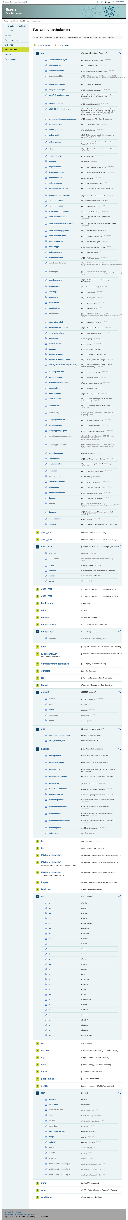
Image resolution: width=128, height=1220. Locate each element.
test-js (51, 1137)
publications (47, 1079)
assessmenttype (55, 124)
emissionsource (55, 183)
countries (52, 566)
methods (52, 571)
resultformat (54, 406)
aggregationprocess (57, 84)
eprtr (43, 647)
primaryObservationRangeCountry (63, 365)
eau (50, 1115)
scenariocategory (56, 453)
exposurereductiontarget (59, 211)
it (49, 974)
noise (44, 1072)
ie (49, 969)
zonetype (52, 524)
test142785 (53, 1142)
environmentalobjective (58, 188)
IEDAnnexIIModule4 (51, 872)
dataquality (46, 631)
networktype (54, 303)
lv (49, 990)
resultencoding (55, 399)
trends (51, 581)
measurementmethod (57, 236)
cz (49, 923)
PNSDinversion (55, 344)
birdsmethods (54, 769)
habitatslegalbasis (56, 800)
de (50, 928)
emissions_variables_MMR (60, 736)
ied (42, 848)
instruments (53, 833)
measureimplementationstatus (61, 224)
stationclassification (57, 482)
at (49, 903)
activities (52, 553)
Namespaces (10, 59)
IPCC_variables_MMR (57, 741)
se (49, 1020)
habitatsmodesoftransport (59, 821)
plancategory (54, 338)
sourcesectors (54, 458)
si (49, 1025)
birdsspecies (54, 783)
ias (42, 841)
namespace (53, 297)
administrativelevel (56, 71)
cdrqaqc (52, 149)
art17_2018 (46, 596)
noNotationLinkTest (57, 1131)
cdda (43, 610)
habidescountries (56, 794)
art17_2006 (46, 547)
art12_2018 (46, 539)
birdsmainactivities (56, 762)
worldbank (46, 1197)
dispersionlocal (55, 167)
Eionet (15, 21)
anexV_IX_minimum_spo (59, 95)
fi (49, 954)
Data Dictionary (25, 21)
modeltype (53, 292)
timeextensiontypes (57, 493)
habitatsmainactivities (58, 807)
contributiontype (55, 156)
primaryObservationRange (59, 359)
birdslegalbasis (55, 756)
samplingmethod (55, 425)
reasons (52, 576)
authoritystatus (55, 142)
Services (8, 54)
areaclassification (56, 104)
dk (50, 934)
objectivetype (54, 308)
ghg (43, 729)
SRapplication (54, 476)
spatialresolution (55, 464)
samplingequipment (57, 420)
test (43, 1093)
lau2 (43, 1043)
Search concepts (63, 45)
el (49, 944)
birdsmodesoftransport (58, 776)
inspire (44, 882)
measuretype (54, 247)
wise (43, 1190)
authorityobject (55, 135)
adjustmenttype (55, 65)
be (50, 908)
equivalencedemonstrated (59, 195)
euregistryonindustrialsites (55, 664)
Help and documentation (15, 26)
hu (50, 964)
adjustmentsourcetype (58, 60)
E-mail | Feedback (13, 1212)
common (45, 617)
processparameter (56, 372)
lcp (42, 1057)
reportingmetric (55, 393)
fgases (44, 685)
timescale (52, 498)
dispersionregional (56, 172)
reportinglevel (54, 388)
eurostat (45, 671)
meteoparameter (55, 252)
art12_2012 (46, 532)
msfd (43, 1065)
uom (43, 1183)
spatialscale (53, 471)
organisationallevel (56, 333)
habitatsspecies (55, 828)
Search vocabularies (44, 45)
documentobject (55, 178)
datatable (52, 161)
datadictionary (48, 624)
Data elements (11, 40)
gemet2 (45, 692)
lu (49, 984)
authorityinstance (56, 130)
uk (50, 1035)
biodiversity (47, 603)
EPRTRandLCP (49, 654)
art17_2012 (46, 589)
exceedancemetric (56, 201)
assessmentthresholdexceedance (62, 119)
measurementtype (56, 241)
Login (101, 2)
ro (49, 1015)
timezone (52, 512)
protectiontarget (55, 377)
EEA (16, 2)
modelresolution (55, 286)
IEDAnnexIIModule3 (51, 862)
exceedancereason (56, 206)
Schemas (9, 45)
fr (49, 959)
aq (42, 53)
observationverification (58, 327)
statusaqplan (54, 487)
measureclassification (58, 217)
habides (45, 749)
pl (49, 1005)
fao (42, 678)
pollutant (52, 349)
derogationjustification (58, 789)
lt (49, 979)
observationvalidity (56, 322)
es (49, 949)
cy (49, 918)
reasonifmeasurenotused (59, 383)
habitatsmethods (55, 814)
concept (52, 699)
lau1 (43, 896)
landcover (46, 889)
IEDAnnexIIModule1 (51, 855)
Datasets (9, 31)
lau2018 (45, 1050)
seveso (44, 1086)
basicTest (52, 1100)
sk (49, 1030)
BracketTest (53, 1105)
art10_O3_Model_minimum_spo (62, 109)
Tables (8, 35)
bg (50, 913)
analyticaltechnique (57, 90)
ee (49, 939)
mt (50, 995)
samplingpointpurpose (58, 431)
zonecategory (54, 519)
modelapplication (56, 258)
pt (49, 1010)
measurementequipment (59, 231)
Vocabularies (11, 50)
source (51, 710)
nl (49, 1000)
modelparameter (55, 280)
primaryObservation (57, 354)
